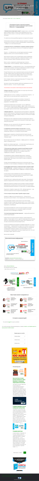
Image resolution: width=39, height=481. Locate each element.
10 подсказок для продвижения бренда (14, 304)
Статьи (14, 18)
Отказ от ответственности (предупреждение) (9, 476)
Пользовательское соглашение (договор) (9, 475)
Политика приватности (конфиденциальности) (24, 475)
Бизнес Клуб (23, 479)
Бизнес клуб (10, 18)
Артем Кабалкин (11, 266)
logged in (10, 322)
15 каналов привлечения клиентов (13, 298)
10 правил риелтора (17, 431)
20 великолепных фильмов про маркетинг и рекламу (14, 311)
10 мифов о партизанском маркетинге (30, 298)
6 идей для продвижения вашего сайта (30, 304)
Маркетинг (18, 18)
